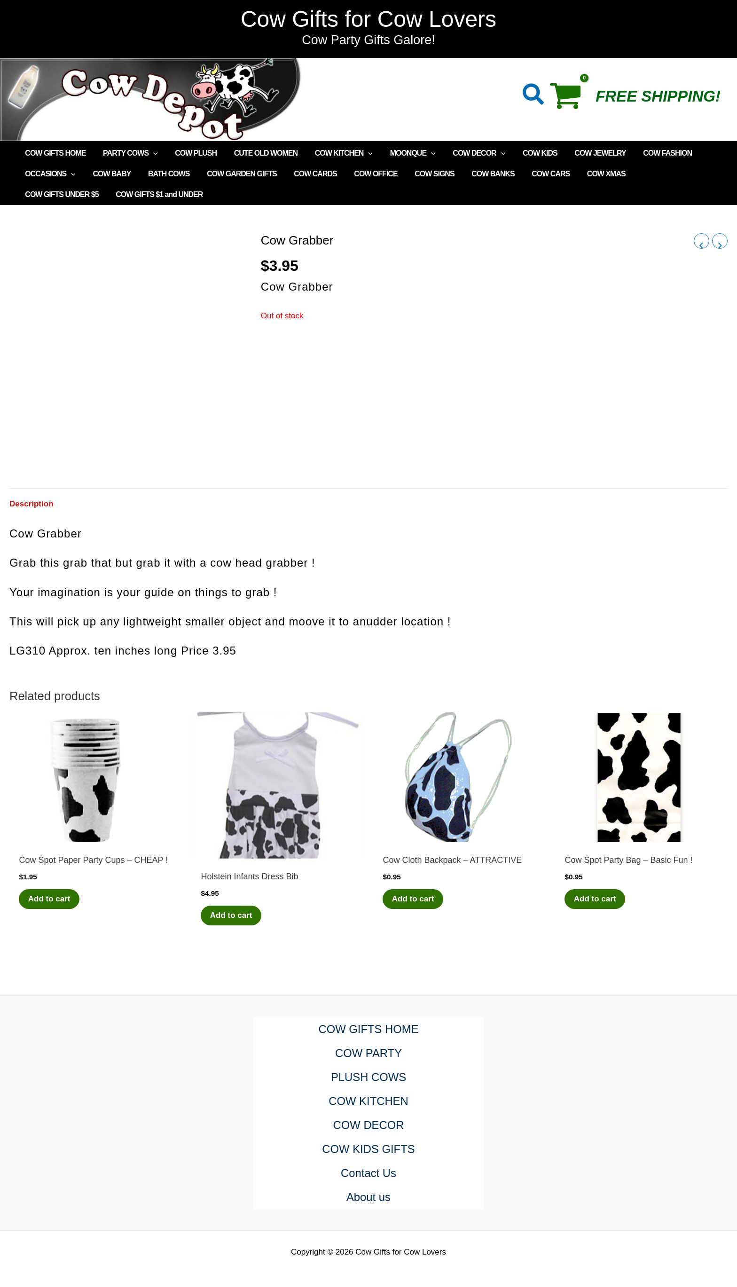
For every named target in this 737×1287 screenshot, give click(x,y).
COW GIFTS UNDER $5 (656, 174)
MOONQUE (400, 153)
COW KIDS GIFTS (369, 1149)
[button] (534, 96)
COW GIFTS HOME (54, 153)
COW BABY (109, 174)
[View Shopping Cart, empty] (570, 99)
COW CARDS (305, 174)
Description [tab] (31, 503)
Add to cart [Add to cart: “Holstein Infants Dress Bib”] (231, 915)
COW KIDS (523, 153)
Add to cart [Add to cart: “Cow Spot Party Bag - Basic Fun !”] (595, 898)
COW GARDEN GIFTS (234, 174)
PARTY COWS (127, 153)
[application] (150, 153)
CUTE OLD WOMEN (258, 153)
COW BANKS (476, 174)
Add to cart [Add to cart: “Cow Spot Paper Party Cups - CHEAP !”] (49, 898)
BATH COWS (163, 174)
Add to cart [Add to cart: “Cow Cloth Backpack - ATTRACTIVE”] (413, 898)
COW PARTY (368, 1053)
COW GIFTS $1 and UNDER (67, 194)
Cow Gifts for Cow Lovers (368, 19)
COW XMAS (585, 174)
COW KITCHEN (334, 153)
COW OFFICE (363, 174)
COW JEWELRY (581, 153)
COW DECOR (465, 153)
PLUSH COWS (368, 1077)
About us (368, 1197)
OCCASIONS (49, 174)
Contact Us (369, 1173)
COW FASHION (646, 153)
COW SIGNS (420, 174)
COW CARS (532, 174)
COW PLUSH (191, 153)
